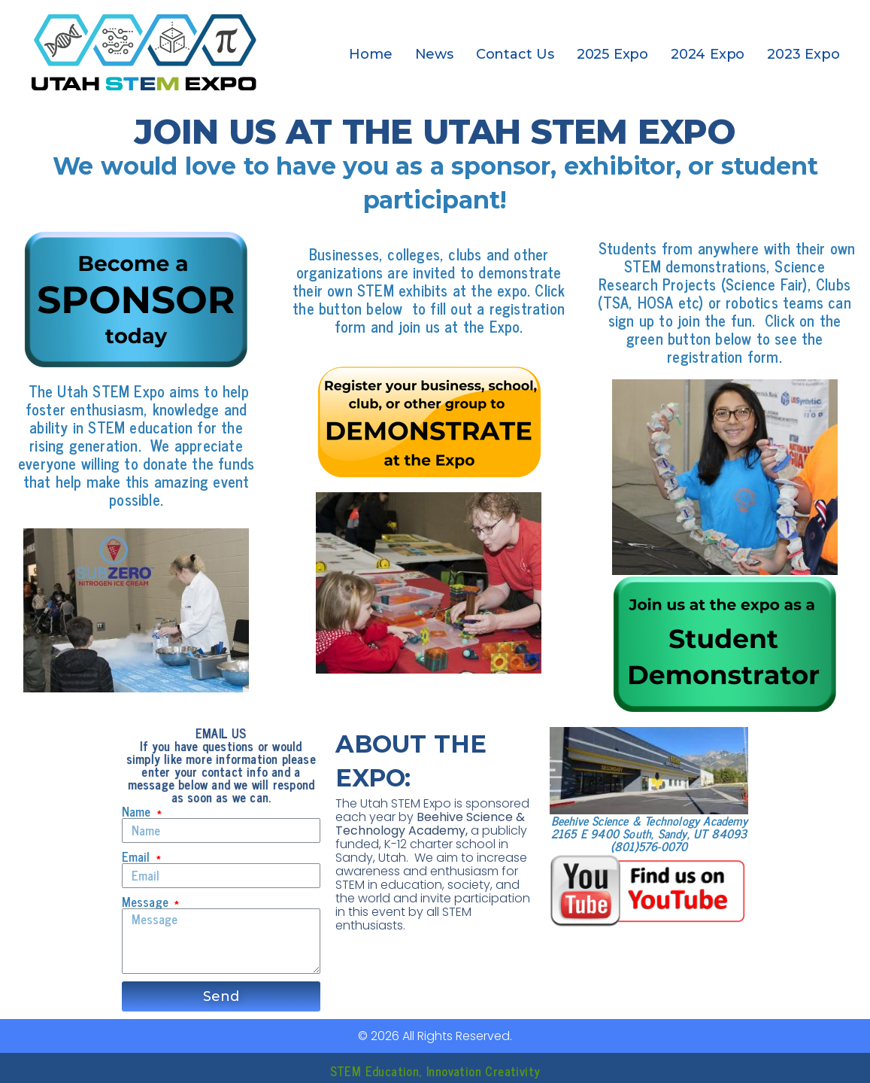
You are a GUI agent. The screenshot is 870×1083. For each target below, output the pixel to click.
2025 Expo (612, 54)
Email (138, 856)
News (434, 54)
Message (147, 902)
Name (138, 811)
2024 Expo (707, 54)
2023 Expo (803, 54)
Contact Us (515, 54)
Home (370, 54)
